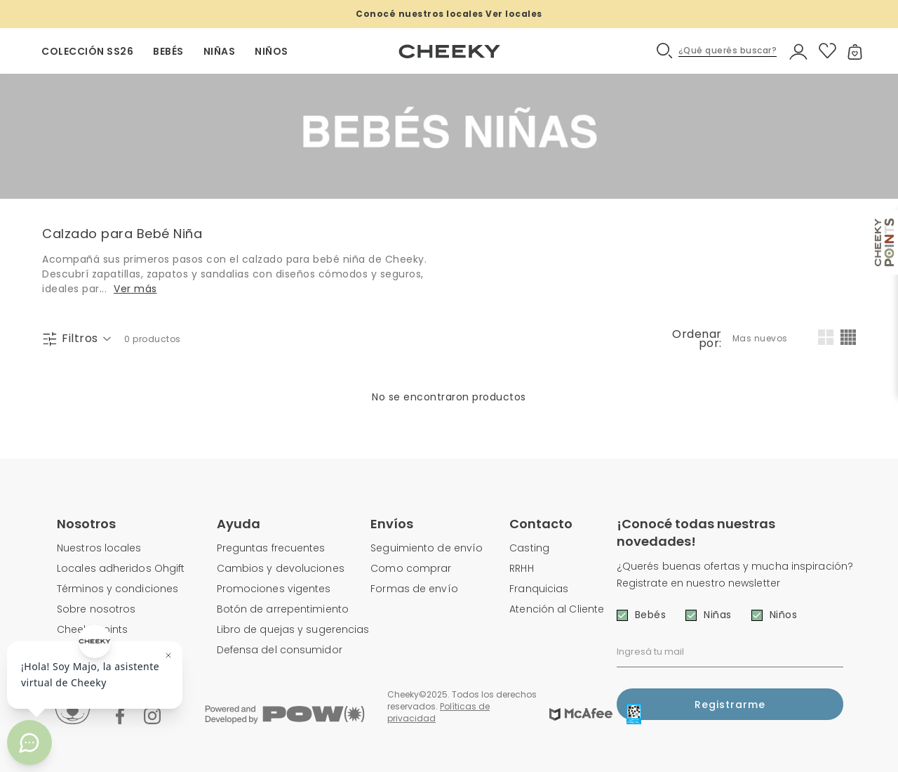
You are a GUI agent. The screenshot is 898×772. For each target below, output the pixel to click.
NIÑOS (271, 51)
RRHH (521, 568)
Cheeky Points (92, 629)
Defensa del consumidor (279, 650)
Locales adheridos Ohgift (121, 568)
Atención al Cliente (556, 609)
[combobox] (761, 338)
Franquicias (538, 589)
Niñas (718, 615)
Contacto (540, 523)
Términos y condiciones (117, 589)
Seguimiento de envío (426, 548)
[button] (717, 51)
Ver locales (513, 14)
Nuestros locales (99, 548)
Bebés (650, 615)
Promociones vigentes (274, 589)
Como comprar (410, 568)
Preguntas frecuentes (271, 548)
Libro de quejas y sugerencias (293, 629)
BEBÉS (168, 51)
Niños (784, 615)
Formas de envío (414, 589)
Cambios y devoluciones (280, 568)
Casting (529, 548)
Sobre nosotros (96, 609)
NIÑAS (219, 51)
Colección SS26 (87, 51)
